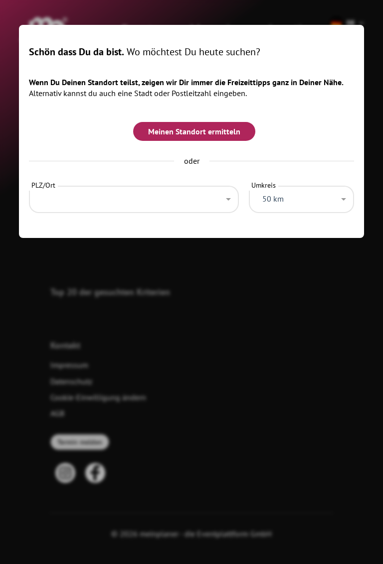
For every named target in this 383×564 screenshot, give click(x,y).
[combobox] (134, 197)
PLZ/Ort (43, 185)
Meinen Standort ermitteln (194, 131)
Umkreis (263, 185)
